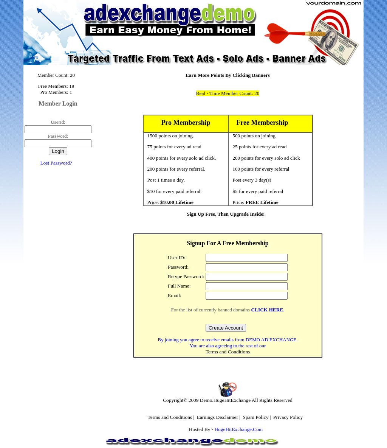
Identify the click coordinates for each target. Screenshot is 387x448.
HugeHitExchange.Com (239, 429)
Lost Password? (56, 163)
